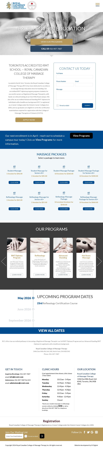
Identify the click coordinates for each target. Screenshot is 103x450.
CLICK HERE (14, 182)
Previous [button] (3, 261)
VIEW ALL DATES (51, 331)
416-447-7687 (51, 49)
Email (77, 81)
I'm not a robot (64, 105)
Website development (82, 445)
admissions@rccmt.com (19, 383)
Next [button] (99, 261)
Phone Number (61, 81)
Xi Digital (94, 445)
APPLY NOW (29, 120)
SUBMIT (87, 105)
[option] (51, 28)
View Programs (81, 135)
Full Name (59, 73)
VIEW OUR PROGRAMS (51, 41)
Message (59, 89)
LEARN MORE (17, 275)
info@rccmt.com (16, 377)
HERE (60, 406)
